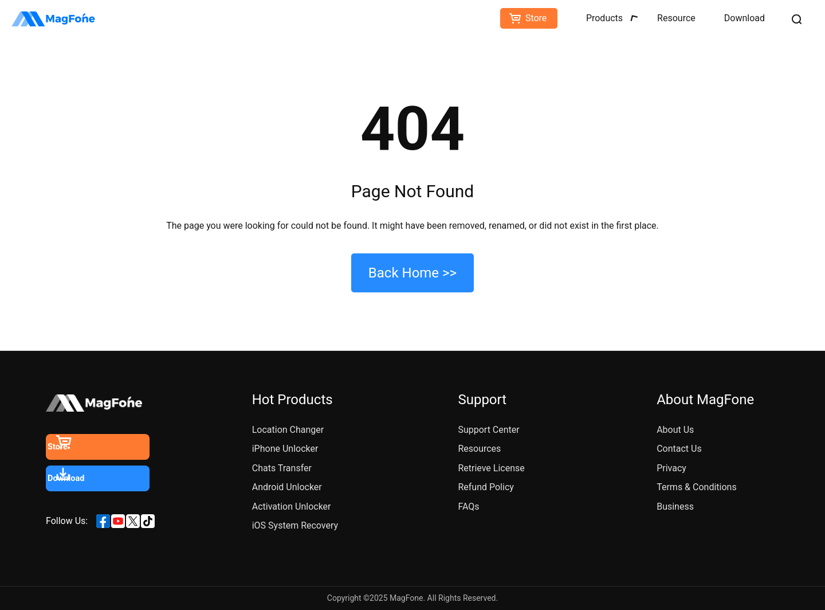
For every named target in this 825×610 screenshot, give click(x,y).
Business (675, 506)
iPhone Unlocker (285, 448)
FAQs (468, 506)
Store (536, 18)
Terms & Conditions (697, 487)
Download (744, 18)
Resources (479, 448)
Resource (676, 18)
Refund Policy (485, 487)
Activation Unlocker (291, 506)
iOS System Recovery (295, 525)
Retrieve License (491, 468)
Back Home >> (412, 273)
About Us (675, 429)
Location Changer (288, 429)
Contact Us (679, 448)
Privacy (671, 468)
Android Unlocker (287, 487)
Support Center (488, 429)
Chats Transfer (282, 468)
